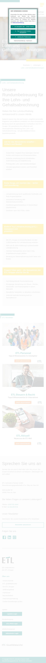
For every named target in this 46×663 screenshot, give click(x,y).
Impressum (29, 40)
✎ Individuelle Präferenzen (23, 37)
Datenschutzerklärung (18, 22)
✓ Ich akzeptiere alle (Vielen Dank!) (23, 26)
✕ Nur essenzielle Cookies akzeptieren (23, 31)
